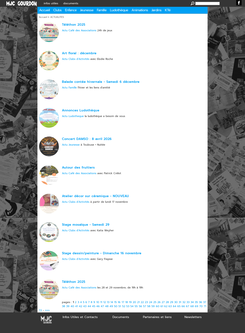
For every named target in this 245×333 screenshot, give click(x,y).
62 (165, 306)
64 (174, 306)
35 (196, 302)
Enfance (71, 10)
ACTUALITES (57, 17)
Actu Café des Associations (79, 30)
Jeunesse (86, 10)
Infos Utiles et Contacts (80, 317)
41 (76, 306)
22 (142, 302)
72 (40, 310)
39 (67, 306)
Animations (140, 10)
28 (167, 302)
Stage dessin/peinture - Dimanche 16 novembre (101, 253)
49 (111, 306)
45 (93, 306)
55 (136, 306)
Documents (120, 317)
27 (163, 302)
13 (108, 302)
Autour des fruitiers (78, 167)
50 (115, 306)
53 (127, 306)
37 (204, 302)
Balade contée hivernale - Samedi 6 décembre (101, 81)
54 (132, 306)
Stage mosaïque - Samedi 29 (85, 224)
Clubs (57, 10)
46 (98, 306)
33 (188, 302)
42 (80, 306)
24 (150, 302)
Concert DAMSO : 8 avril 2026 (87, 139)
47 (102, 306)
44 (89, 306)
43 (84, 306)
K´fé (167, 10)
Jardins (156, 10)
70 (201, 306)
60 (157, 306)
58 (148, 306)
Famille (102, 10)
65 (179, 306)
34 (192, 302)
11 (101, 302)
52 (123, 306)
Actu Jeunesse (71, 145)
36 (200, 302)
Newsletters (193, 317)
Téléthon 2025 (73, 24)
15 (115, 302)
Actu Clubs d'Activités (75, 59)
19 (130, 302)
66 (183, 306)
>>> (47, 310)
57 (144, 306)
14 (111, 302)
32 (183, 302)
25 (154, 302)
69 (196, 306)
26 (159, 302)
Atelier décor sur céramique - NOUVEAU (95, 196)
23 (146, 302)
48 (107, 306)
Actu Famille (69, 87)
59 (153, 306)
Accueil (44, 10)
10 (97, 302)
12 (104, 302)
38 (63, 306)
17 (123, 302)
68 (192, 306)
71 (205, 306)
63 (170, 306)
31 (180, 302)
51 (119, 306)
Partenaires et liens (157, 317)
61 (161, 306)
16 (119, 302)
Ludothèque (119, 10)
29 (171, 302)
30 (176, 302)
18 (126, 302)
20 (134, 302)
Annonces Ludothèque (80, 110)
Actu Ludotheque (73, 116)
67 (187, 306)
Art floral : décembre (79, 53)
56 (140, 306)
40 (72, 306)
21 (138, 302)
